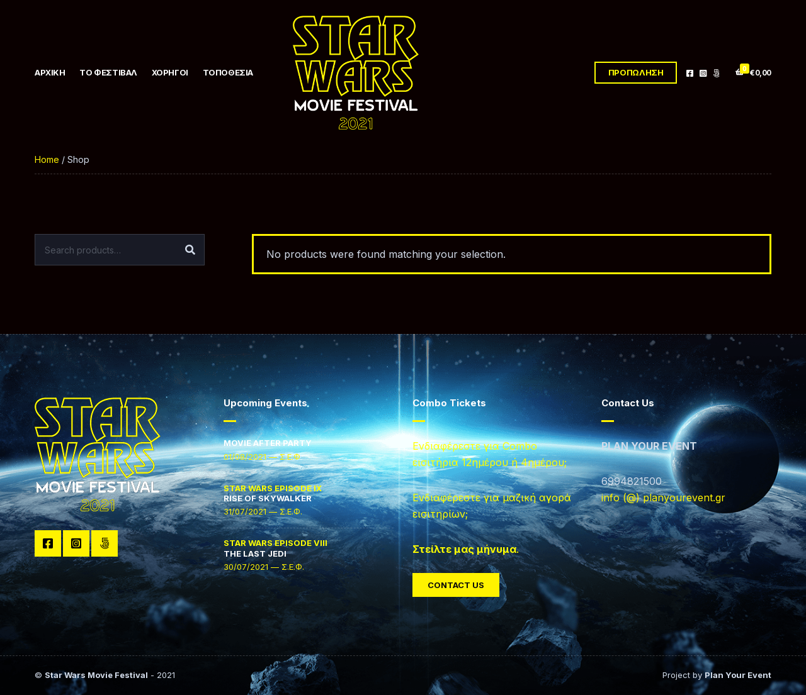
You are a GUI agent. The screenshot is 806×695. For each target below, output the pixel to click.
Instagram (703, 73)
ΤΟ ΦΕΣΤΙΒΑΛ (108, 72)
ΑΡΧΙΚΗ (50, 72)
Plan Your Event (738, 675)
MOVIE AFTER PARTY (268, 443)
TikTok (716, 73)
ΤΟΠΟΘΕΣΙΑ (228, 72)
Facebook (690, 73)
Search (190, 249)
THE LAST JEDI (275, 548)
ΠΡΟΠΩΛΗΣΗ (636, 72)
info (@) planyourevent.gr (663, 497)
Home (47, 159)
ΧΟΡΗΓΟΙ (170, 72)
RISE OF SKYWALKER (273, 493)
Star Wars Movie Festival (96, 675)
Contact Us (456, 585)
